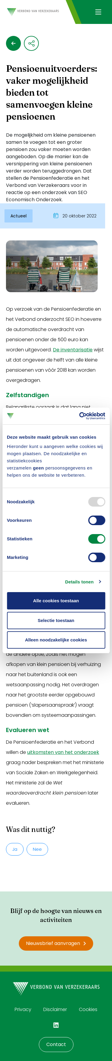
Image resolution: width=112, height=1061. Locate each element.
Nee (37, 849)
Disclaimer (55, 1009)
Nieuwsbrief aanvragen (56, 943)
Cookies (88, 1009)
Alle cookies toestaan (56, 600)
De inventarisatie (73, 349)
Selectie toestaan (56, 620)
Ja (14, 849)
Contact (56, 1044)
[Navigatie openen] (98, 12)
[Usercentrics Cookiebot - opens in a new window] (79, 416)
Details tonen (79, 581)
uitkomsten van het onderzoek (63, 752)
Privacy (23, 1009)
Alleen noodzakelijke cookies (56, 639)
